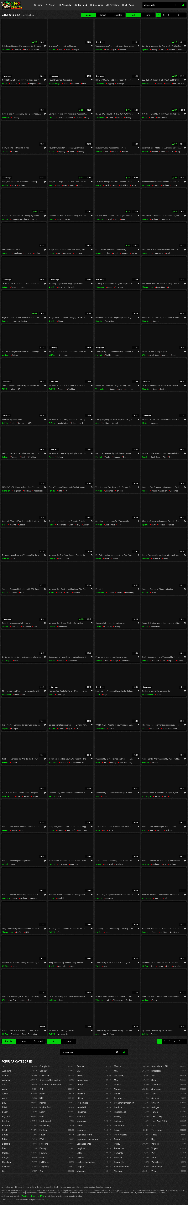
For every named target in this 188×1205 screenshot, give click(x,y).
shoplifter (124, 185)
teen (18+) (70, 830)
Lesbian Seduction (86, 1162)
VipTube (145, 491)
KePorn (5, 287)
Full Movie (44, 1162)
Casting (6, 1153)
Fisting (43, 1148)
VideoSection (147, 84)
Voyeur (154, 1148)
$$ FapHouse (147, 695)
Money (117, 1084)
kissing (81, 152)
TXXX (51, 185)
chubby (180, 661)
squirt (114, 50)
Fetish (42, 1134)
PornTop (98, 491)
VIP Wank (128, 5)
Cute (42, 1089)
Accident (6, 1071)
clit (77, 729)
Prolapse (118, 1121)
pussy (105, 796)
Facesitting (45, 1125)
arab (65, 185)
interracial (75, 84)
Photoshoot (120, 1112)
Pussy (117, 1144)
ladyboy (61, 287)
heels (72, 185)
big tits (19, 932)
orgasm (14, 84)
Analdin (52, 152)
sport (163, 152)
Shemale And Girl (159, 1066)
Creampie (44, 1075)
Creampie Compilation (50, 1080)
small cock (154, 355)
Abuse (48, 1200)
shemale (14, 152)
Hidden (80, 1098)
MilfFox (52, 355)
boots (165, 559)
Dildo (42, 1098)
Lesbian (80, 1157)
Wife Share (156, 1162)
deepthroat (38, 491)
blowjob (165, 355)
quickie (15, 355)
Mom (116, 1080)
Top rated (81, 5)
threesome (165, 219)
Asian (5, 1093)
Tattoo (154, 1112)
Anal (4, 1084)
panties (171, 525)
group (13, 287)
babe (171, 457)
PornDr (145, 457)
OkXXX (52, 118)
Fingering (44, 1144)
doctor (170, 152)
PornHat (52, 50)
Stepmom (156, 1084)
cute (105, 763)
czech (116, 253)
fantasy (60, 457)
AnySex (5, 729)
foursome (78, 253)
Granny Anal (82, 1080)
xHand (51, 593)
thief (16, 661)
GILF (79, 1071)
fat (58, 253)
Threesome (157, 1130)
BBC (22, 593)
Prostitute (119, 1125)
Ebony (42, 1112)
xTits (144, 355)
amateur (125, 253)
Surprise (155, 1098)
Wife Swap (156, 1166)
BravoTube (6, 695)
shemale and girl (77, 763)
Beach (5, 1112)
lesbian (122, 50)
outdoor (107, 253)
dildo (13, 185)
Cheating (6, 1162)
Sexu (51, 219)
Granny (80, 1075)
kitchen (37, 253)
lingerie (32, 84)
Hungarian (82, 1112)
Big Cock (6, 1116)
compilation (162, 118)
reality (108, 457)
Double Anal (45, 1107)
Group (80, 1084)
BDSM (30, 423)
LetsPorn (145, 559)
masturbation (63, 423)
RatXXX (98, 898)
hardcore (168, 830)
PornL (51, 457)
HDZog (5, 219)
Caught (5, 1157)
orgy (116, 219)
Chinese (6, 1166)
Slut (153, 1075)
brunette (71, 152)
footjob (76, 50)
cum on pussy (109, 1034)
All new (51, 5)
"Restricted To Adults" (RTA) (32, 1196)
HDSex (4, 84)
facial (109, 219)
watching (71, 389)
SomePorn (99, 84)
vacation (108, 627)
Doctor (43, 1102)
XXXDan (5, 966)
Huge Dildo (82, 1107)
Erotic (42, 1116)
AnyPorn (5, 355)
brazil (106, 185)
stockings (18, 253)
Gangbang (44, 1166)
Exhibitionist (45, 1121)
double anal (110, 525)
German (80, 1066)
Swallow (155, 1102)
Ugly (153, 1139)
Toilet (154, 1134)
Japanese (81, 1130)
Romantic (118, 1153)
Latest (103, 15)
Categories (97, 5)
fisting (154, 50)
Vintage (155, 1144)
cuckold (14, 593)
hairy (87, 118)
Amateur (6, 1080)
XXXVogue (99, 287)
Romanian (119, 1148)
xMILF (97, 966)
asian (61, 1000)
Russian (118, 1157)
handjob (125, 152)
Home (38, 5)
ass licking (82, 830)
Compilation (45, 1066)
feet (60, 50)
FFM (60, 491)
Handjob (81, 1093)
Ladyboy (81, 1148)
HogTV (98, 185)
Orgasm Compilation (124, 1102)
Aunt (4, 1098)
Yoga (153, 1171)
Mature (117, 1066)
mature (163, 50)
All (133, 15)
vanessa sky (63, 559)
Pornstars (112, 5)
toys (107, 50)
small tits (15, 627)
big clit (34, 219)
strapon (61, 389)
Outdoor (118, 1107)
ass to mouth (178, 84)
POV (26, 50)
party (22, 830)
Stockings (156, 1089)
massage (120, 84)
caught (80, 185)
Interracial (81, 1121)
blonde (180, 50)
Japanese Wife (84, 1144)
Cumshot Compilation (50, 1084)
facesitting (160, 287)
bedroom (156, 864)
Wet (153, 1153)
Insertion (81, 1116)
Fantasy (43, 1130)
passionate (61, 525)
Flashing (43, 1153)
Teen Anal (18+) (159, 1121)
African (5, 1075)
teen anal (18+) (125, 763)
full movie (35, 50)
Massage (81, 1171)
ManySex (6, 118)
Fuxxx (51, 525)
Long (148, 15)
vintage (114, 661)
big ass (110, 118)
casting (16, 118)
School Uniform (121, 1166)
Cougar (43, 1071)
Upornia (145, 50)
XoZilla (5, 152)
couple (174, 185)
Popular (88, 15)
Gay (41, 1171)
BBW (4, 1107)
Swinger (155, 1107)
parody (117, 627)
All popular (65, 5)
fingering (15, 457)
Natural (117, 1089)
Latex (79, 1153)
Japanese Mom (84, 1134)
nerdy (81, 423)
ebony (154, 1000)
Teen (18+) (156, 1116)
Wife (153, 1157)
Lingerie (80, 1166)
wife (40, 84)
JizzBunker (100, 729)
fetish (16, 695)
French (43, 1157)
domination (62, 864)
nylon (73, 423)
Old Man (118, 1098)
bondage (127, 457)
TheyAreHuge (54, 84)
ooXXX (52, 389)
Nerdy (117, 1093)
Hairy (79, 1089)
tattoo (134, 253)
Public (117, 1130)
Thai (153, 1125)
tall (165, 898)
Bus (4, 1148)
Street (154, 1093)
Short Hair (156, 1071)
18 (59, 355)
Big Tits (5, 1121)
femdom (119, 491)
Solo (153, 1080)
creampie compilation (20, 219)
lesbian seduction (65, 118)
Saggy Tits (119, 1162)
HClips (98, 253)
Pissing (117, 1116)
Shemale (118, 1171)
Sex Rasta (11, 5)
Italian (80, 1125)
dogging (110, 84)
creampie (17, 50)
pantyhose (62, 627)
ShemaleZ (53, 763)
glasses (110, 593)
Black (4, 1130)
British (5, 1139)
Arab (4, 1089)
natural (115, 423)
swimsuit (156, 559)
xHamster (6, 50)
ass (152, 966)
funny (58, 219)
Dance (43, 1093)
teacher (67, 219)
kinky (13, 423)
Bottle (5, 1134)
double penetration (159, 491)
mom (71, 525)
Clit (3, 1171)
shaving (13, 525)
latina (67, 50)
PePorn (52, 423)
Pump (117, 1139)
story (178, 152)
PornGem (6, 898)
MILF (108, 1000)
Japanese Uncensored (87, 1139)
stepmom (119, 287)
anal (84, 84)
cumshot (115, 152)
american (154, 423)
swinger (156, 321)
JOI (19, 389)
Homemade (82, 1102)
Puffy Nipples (120, 1134)
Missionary (119, 1075)
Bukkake (6, 1144)
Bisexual (6, 1125)
